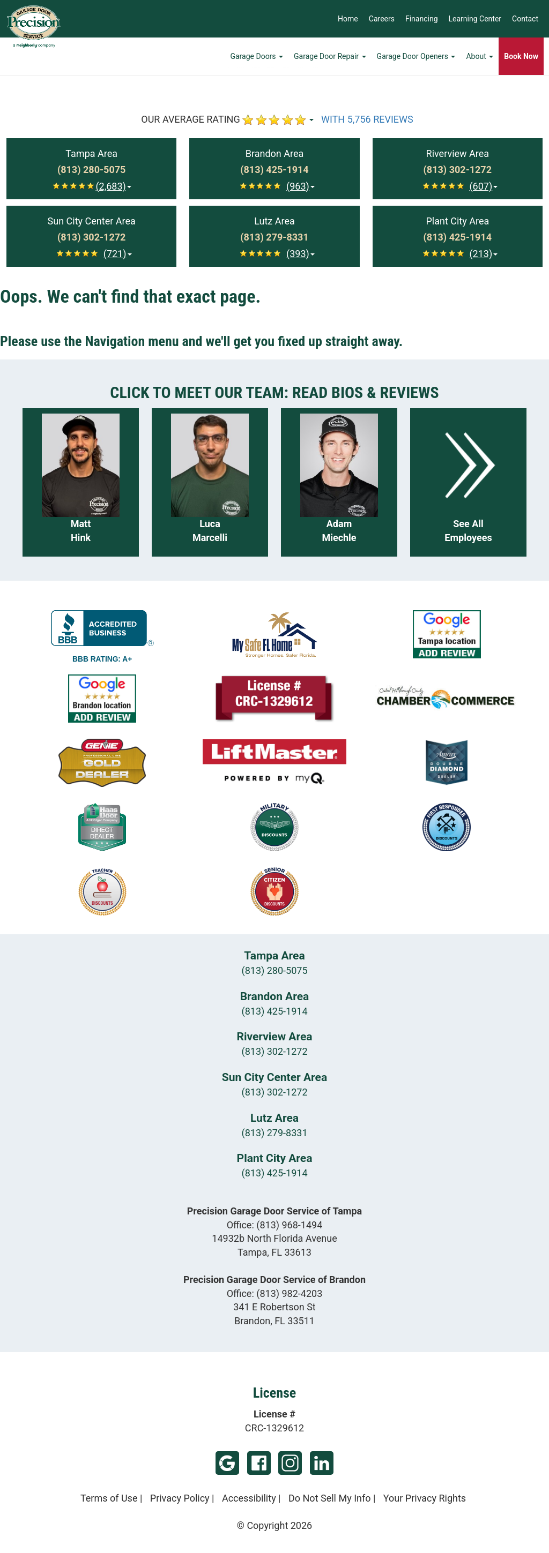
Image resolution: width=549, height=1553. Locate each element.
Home (348, 18)
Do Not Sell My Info (329, 1498)
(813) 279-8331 (274, 1132)
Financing (421, 18)
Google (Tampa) (227, 1463)
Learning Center (475, 18)
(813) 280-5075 (274, 970)
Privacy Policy (180, 1498)
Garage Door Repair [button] (330, 56)
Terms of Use (109, 1498)
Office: (275, 1225)
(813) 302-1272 (274, 1051)
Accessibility (249, 1498)
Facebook (259, 1463)
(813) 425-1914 (274, 1011)
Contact (525, 18)
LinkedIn (321, 1463)
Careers (382, 18)
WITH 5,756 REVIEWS (367, 119)
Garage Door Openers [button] (416, 56)
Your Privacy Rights (424, 1498)
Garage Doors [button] (256, 56)
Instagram (290, 1463)
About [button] (479, 56)
